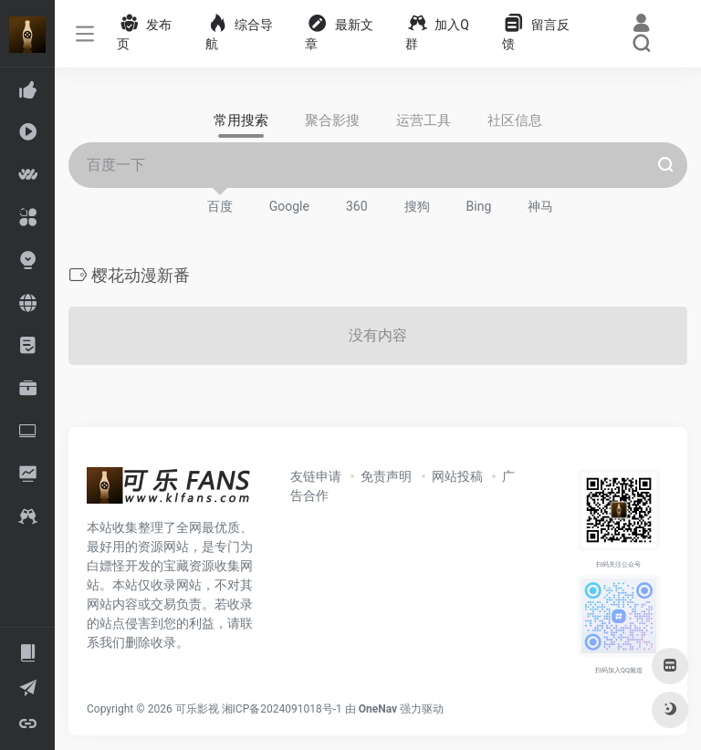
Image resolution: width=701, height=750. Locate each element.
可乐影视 (197, 709)
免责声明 (386, 476)
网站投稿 (457, 476)
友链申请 (315, 476)
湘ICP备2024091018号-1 (282, 709)
